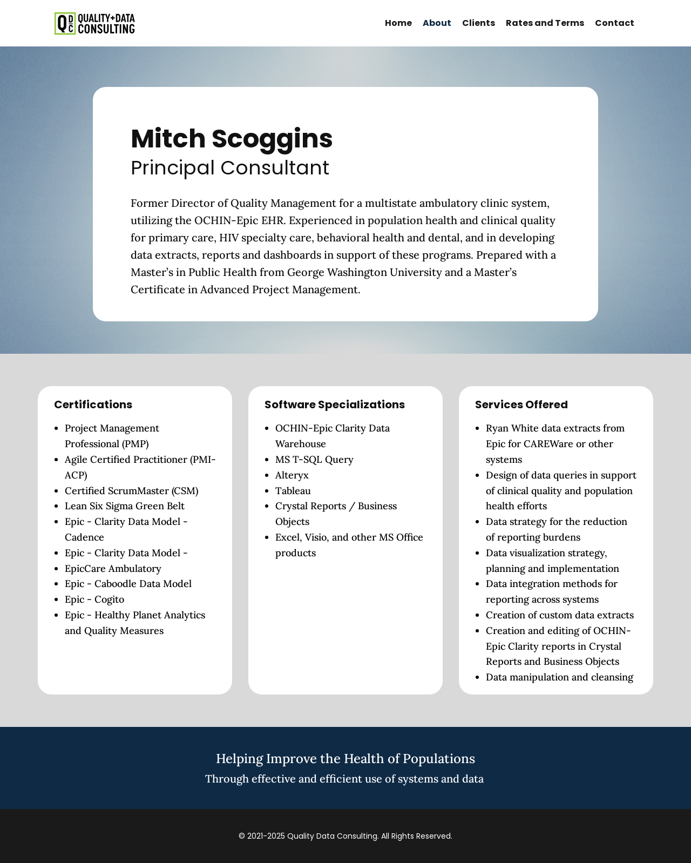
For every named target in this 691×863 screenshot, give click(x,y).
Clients (478, 23)
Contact (614, 23)
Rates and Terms (545, 23)
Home (398, 23)
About (437, 23)
